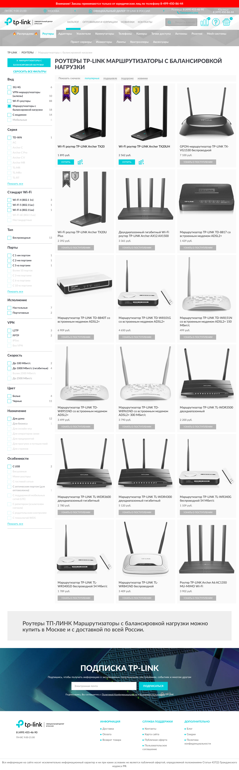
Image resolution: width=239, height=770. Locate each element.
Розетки (197, 33)
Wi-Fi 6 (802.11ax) (23, 210)
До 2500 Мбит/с (22, 378)
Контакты (145, 22)
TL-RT (16, 178)
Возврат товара (111, 740)
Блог (190, 729)
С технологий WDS (24, 518)
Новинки (127, 22)
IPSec (16, 340)
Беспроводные (22, 238)
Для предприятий (23, 439)
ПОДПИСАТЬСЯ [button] (153, 686)
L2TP (16, 330)
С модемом (19, 115)
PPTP (16, 335)
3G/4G (17, 87)
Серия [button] (12, 129)
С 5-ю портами (21, 265)
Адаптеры (65, 33)
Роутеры (48, 33)
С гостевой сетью (23, 481)
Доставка (108, 729)
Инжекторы (104, 42)
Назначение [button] (16, 411)
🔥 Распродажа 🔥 (25, 33)
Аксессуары (161, 42)
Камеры (141, 33)
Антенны (181, 33)
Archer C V (19, 157)
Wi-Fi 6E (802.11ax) (24, 215)
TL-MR (16, 168)
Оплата (106, 734)
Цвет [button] (11, 388)
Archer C (18, 147)
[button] (187, 12)
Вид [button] (10, 79)
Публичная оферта (156, 740)
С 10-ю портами (22, 285)
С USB (16, 466)
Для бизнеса (20, 423)
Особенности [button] (18, 458)
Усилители (83, 33)
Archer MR (19, 162)
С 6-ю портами (21, 280)
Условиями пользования (152, 694)
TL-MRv (17, 173)
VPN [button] (11, 322)
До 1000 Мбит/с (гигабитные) (30, 368)
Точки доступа (161, 33)
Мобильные (20, 120)
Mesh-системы (216, 33)
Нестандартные (22, 220)
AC (14, 142)
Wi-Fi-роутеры (22, 101)
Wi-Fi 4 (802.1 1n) (23, 200)
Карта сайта (152, 734)
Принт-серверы (81, 42)
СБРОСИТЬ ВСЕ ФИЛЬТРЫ (29, 71)
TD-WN (17, 137)
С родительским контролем (29, 513)
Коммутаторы (104, 33)
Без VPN (18, 345)
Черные (17, 401)
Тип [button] (10, 230)
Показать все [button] (15, 184)
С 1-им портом (21, 255)
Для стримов (20, 449)
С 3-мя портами (22, 275)
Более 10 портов (23, 270)
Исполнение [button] (17, 300)
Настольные (20, 308)
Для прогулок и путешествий (30, 444)
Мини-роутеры (22, 476)
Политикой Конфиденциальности (119, 694)
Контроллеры (139, 42)
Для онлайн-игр (22, 428)
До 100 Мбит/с (22, 363)
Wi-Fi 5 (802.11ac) (23, 205)
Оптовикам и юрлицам (100, 22)
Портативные (21, 313)
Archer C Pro (20, 152)
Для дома (18, 418)
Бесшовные (20, 471)
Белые (16, 396)
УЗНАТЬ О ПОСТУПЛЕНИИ (198, 162)
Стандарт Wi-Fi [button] (19, 192)
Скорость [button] (14, 355)
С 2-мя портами (22, 260)
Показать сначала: (70, 78)
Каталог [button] (73, 22)
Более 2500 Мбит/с (24, 373)
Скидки (191, 734)
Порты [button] (12, 247)
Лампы (121, 42)
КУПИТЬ (65, 162)
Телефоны (125, 33)
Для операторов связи (26, 433)
